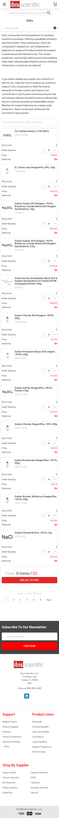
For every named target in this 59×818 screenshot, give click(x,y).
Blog (7, 746)
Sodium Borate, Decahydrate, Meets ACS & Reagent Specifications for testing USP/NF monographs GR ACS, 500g (36, 281)
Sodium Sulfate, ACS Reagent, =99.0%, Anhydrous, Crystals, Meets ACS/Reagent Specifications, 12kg (35, 206)
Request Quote (10, 721)
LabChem (35, 782)
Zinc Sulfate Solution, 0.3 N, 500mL (32, 131)
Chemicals (37, 721)
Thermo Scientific (11, 777)
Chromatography (40, 726)
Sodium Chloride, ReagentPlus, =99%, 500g (36, 424)
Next (51, 599)
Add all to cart (29, 580)
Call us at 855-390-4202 (29, 688)
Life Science (37, 736)
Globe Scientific (10, 787)
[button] (55, 27)
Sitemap (7, 731)
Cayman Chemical (39, 772)
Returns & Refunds (11, 741)
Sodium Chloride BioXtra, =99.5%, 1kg (33, 532)
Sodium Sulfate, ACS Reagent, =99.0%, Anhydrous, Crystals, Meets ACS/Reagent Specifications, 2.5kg (35, 244)
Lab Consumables (40, 731)
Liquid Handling (39, 741)
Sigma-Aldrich (9, 772)
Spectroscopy (39, 751)
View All (34, 792)
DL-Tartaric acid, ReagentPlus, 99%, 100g (35, 167)
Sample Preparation (41, 746)
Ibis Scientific (9, 782)
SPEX (33, 777)
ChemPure (7, 792)
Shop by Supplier (11, 726)
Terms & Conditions (12, 736)
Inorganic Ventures (39, 787)
